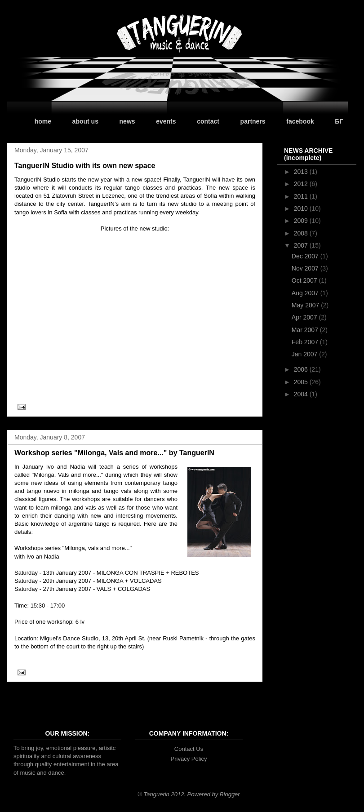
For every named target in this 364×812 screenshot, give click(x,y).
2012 (302, 183)
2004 (302, 394)
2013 (302, 171)
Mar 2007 (306, 329)
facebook (300, 121)
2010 (302, 208)
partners (253, 121)
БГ (339, 121)
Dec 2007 (306, 256)
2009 (302, 220)
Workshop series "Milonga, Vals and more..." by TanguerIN (114, 453)
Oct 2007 (305, 280)
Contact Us (188, 748)
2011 (302, 196)
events (166, 121)
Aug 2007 (306, 293)
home (43, 121)
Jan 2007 (306, 354)
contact (208, 121)
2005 (302, 382)
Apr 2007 (305, 317)
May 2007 (306, 305)
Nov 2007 (306, 268)
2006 (302, 369)
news (127, 121)
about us (85, 121)
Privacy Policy (189, 758)
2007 (302, 245)
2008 (302, 233)
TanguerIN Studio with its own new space (84, 165)
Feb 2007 (306, 342)
